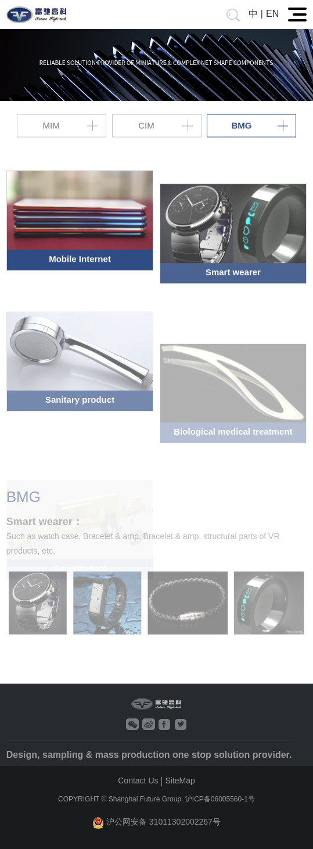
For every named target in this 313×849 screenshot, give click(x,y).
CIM (146, 125)
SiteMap (180, 780)
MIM (51, 125)
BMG (241, 125)
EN (272, 14)
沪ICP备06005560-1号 (220, 799)
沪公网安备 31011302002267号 (156, 822)
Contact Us (138, 780)
